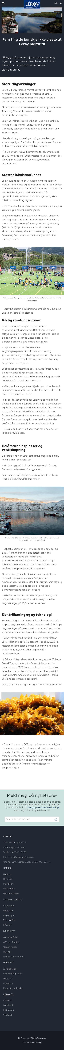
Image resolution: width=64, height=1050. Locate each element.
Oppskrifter (8, 906)
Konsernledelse (11, 893)
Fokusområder (10, 937)
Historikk (7, 879)
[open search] (58, 3)
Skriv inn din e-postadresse (16, 815)
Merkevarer (8, 884)
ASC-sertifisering (11, 942)
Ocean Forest (10, 947)
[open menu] (3, 3)
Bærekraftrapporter (13, 974)
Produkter (8, 911)
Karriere (7, 874)
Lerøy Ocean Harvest (13, 957)
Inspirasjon (9, 915)
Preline (6, 952)
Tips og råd (9, 920)
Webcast (7, 979)
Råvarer (7, 925)
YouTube (7, 1015)
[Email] (29, 819)
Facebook (8, 1005)
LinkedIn (7, 1000)
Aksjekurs (8, 983)
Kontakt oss (9, 889)
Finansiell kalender (13, 988)
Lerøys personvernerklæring (43, 807)
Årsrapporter (9, 969)
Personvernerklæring (32, 1043)
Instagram (8, 1010)
